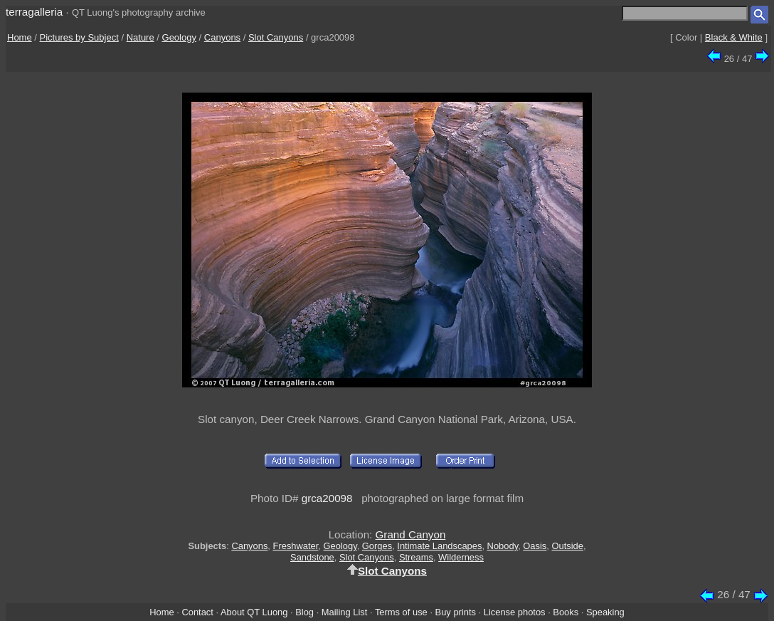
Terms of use (401, 612)
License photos (515, 612)
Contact (197, 612)
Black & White (734, 37)
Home (19, 37)
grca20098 (327, 498)
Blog (304, 612)
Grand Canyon (411, 534)
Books (565, 612)
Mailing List (345, 612)
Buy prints (455, 612)
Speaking (605, 612)
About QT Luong (254, 612)
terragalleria (34, 12)
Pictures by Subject (79, 37)
